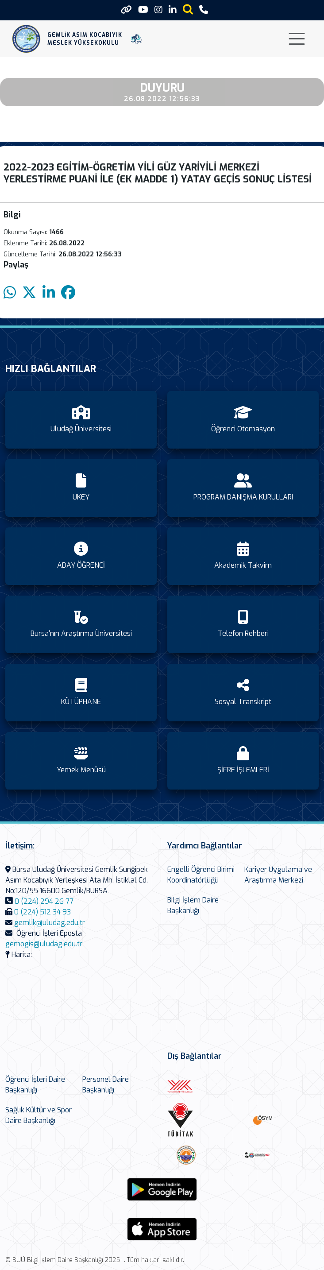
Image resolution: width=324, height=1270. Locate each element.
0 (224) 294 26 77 (44, 901)
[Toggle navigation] (297, 38)
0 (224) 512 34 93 (42, 912)
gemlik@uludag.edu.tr (49, 922)
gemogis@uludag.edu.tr (43, 944)
